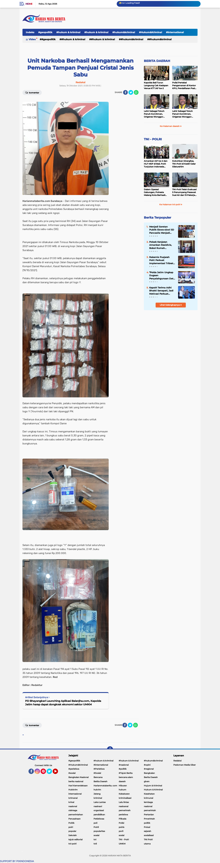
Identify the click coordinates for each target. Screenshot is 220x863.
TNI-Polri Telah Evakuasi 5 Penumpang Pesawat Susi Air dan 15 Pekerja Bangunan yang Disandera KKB (184, 192)
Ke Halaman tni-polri (170, 204)
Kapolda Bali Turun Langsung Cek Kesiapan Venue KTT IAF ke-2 (156, 85)
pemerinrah (124, 810)
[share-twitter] (130, 92)
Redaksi (177, 760)
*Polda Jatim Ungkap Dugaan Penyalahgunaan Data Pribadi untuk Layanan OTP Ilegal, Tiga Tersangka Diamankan (162, 275)
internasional (74, 794)
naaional (72, 806)
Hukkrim (73, 789)
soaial (96, 835)
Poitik (71, 823)
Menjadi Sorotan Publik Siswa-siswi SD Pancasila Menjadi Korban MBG (161, 229)
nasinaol (98, 806)
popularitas (99, 831)
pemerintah (150, 810)
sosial (121, 835)
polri (70, 827)
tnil (95, 843)
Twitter (51, 773)
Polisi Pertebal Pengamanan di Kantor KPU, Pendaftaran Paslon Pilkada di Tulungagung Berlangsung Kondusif (185, 85)
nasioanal (123, 806)
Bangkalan (149, 773)
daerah (122, 781)
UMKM (122, 843)
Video (32, 39)
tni (95, 839)
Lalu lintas (124, 802)
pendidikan (99, 814)
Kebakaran (124, 794)
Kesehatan (149, 794)
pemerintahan (75, 814)
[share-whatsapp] (136, 92)
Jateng (97, 794)
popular (72, 831)
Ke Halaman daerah (171, 126)
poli (95, 823)
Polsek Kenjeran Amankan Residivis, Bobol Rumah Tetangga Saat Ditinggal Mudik (160, 245)
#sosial (71, 773)
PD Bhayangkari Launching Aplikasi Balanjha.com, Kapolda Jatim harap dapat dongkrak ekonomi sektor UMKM (63, 702)
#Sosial (97, 773)
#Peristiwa (99, 769)
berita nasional (75, 781)
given (146, 781)
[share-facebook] (125, 92)
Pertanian (149, 814)
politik (147, 823)
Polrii (96, 827)
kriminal (98, 798)
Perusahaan (74, 818)
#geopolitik (45, 32)
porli (121, 831)
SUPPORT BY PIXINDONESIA (17, 861)
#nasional (124, 765)
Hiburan (123, 785)
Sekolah (72, 835)
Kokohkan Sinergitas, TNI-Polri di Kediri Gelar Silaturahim (184, 164)
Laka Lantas (100, 802)
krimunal (148, 798)
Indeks (30, 32)
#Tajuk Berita (125, 773)
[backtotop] (110, 749)
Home (28, 3)
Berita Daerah (151, 777)
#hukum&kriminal (123, 32)
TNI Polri (148, 839)
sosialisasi (149, 835)
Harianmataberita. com (105, 785)
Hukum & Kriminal (153, 789)
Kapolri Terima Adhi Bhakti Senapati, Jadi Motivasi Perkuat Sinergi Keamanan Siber (161, 290)
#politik (123, 769)
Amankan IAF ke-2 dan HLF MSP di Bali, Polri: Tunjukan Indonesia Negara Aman (155, 164)
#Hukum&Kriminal (150, 32)
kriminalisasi (125, 798)
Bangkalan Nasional (78, 777)
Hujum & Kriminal (153, 785)
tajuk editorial (75, 839)
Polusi (147, 827)
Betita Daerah (100, 781)
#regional (149, 769)
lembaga (148, 802)
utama (147, 843)
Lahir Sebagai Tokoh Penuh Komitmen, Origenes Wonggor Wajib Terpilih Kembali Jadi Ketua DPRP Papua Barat (156, 114)
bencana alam (126, 777)
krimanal (72, 798)
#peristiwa (73, 769)
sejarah (147, 831)
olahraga (72, 810)
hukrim (97, 789)
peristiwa (123, 814)
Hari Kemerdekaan (78, 785)
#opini (147, 765)
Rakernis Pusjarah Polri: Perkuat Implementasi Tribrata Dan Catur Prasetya (162, 260)
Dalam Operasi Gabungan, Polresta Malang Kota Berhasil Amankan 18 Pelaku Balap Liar (154, 192)
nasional (148, 806)
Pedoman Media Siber (184, 765)
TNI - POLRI (153, 139)
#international (175, 32)
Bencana (98, 777)
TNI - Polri (124, 839)
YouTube (58, 773)
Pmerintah (149, 818)
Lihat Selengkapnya (171, 305)
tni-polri (72, 843)
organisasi (99, 810)
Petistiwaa (99, 818)
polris (121, 827)
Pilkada (122, 818)
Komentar (32, 92)
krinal (71, 802)
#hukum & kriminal (68, 32)
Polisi (121, 823)
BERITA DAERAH (157, 61)
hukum (122, 789)
